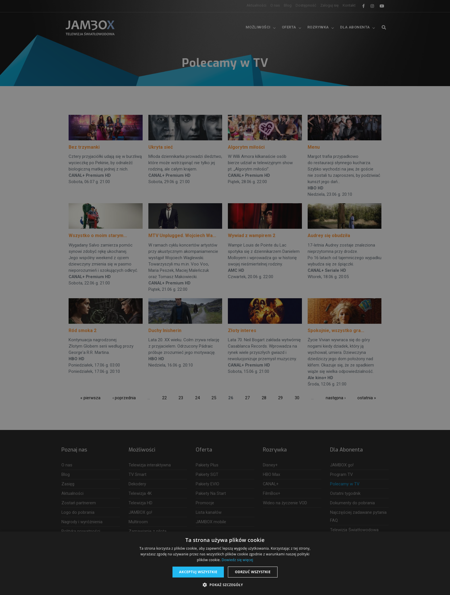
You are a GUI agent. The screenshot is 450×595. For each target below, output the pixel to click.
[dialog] (225, 297)
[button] (225, 585)
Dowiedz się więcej (237, 559)
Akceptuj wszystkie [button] (198, 571)
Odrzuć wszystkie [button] (252, 571)
